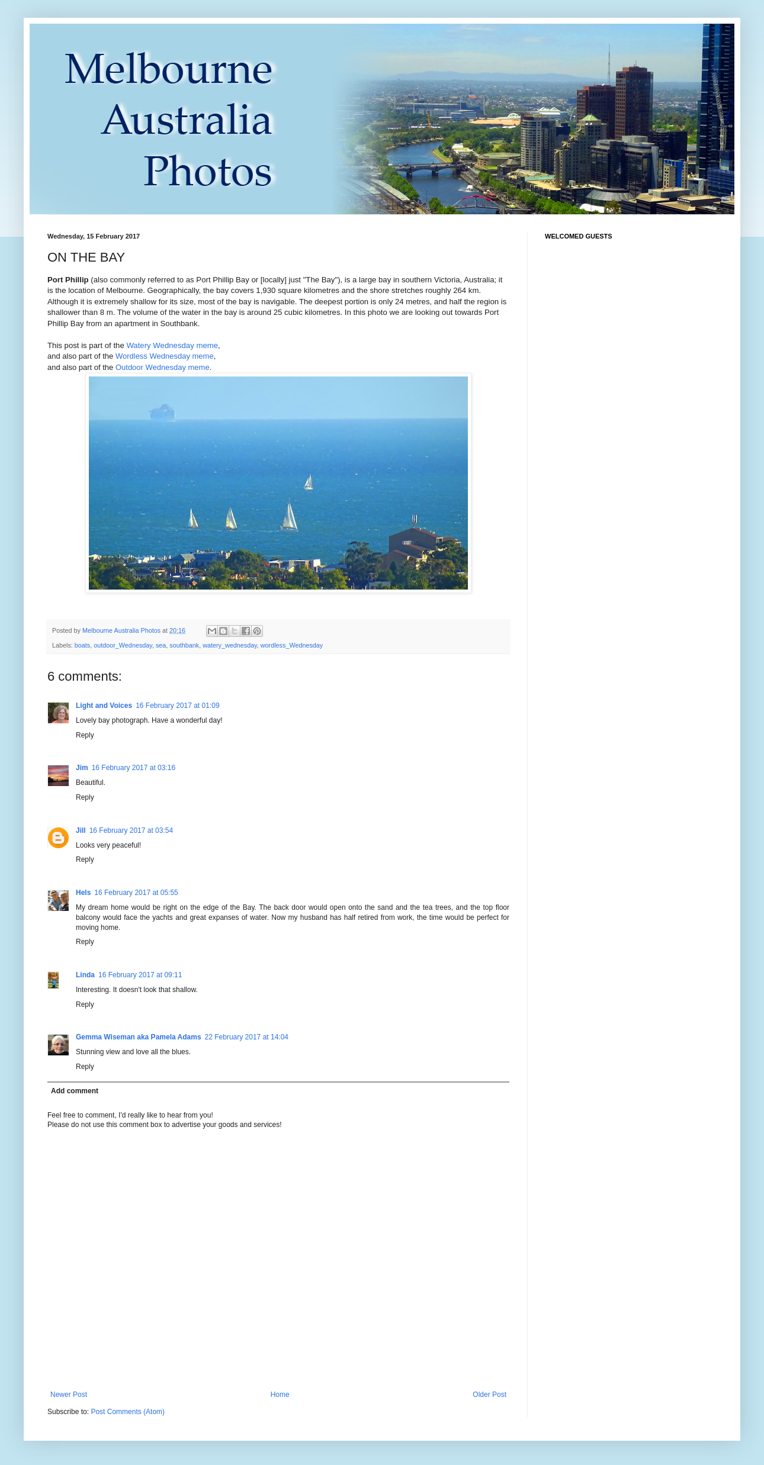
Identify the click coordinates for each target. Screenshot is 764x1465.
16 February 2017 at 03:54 (131, 830)
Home (280, 1394)
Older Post (489, 1394)
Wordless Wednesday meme (164, 356)
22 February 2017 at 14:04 (246, 1037)
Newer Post (68, 1394)
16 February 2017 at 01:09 (177, 705)
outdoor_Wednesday (123, 645)
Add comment (74, 1091)
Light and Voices (104, 705)
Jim (82, 768)
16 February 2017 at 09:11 (140, 975)
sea (161, 645)
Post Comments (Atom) (128, 1412)
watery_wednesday (230, 645)
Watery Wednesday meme (172, 345)
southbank (184, 645)
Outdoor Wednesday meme (162, 367)
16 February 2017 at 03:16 (133, 768)
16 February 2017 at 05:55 (136, 892)
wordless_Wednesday (292, 645)
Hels (83, 892)
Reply (85, 735)
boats (82, 645)
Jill (81, 830)
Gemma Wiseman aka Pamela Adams (138, 1037)
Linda (85, 975)
